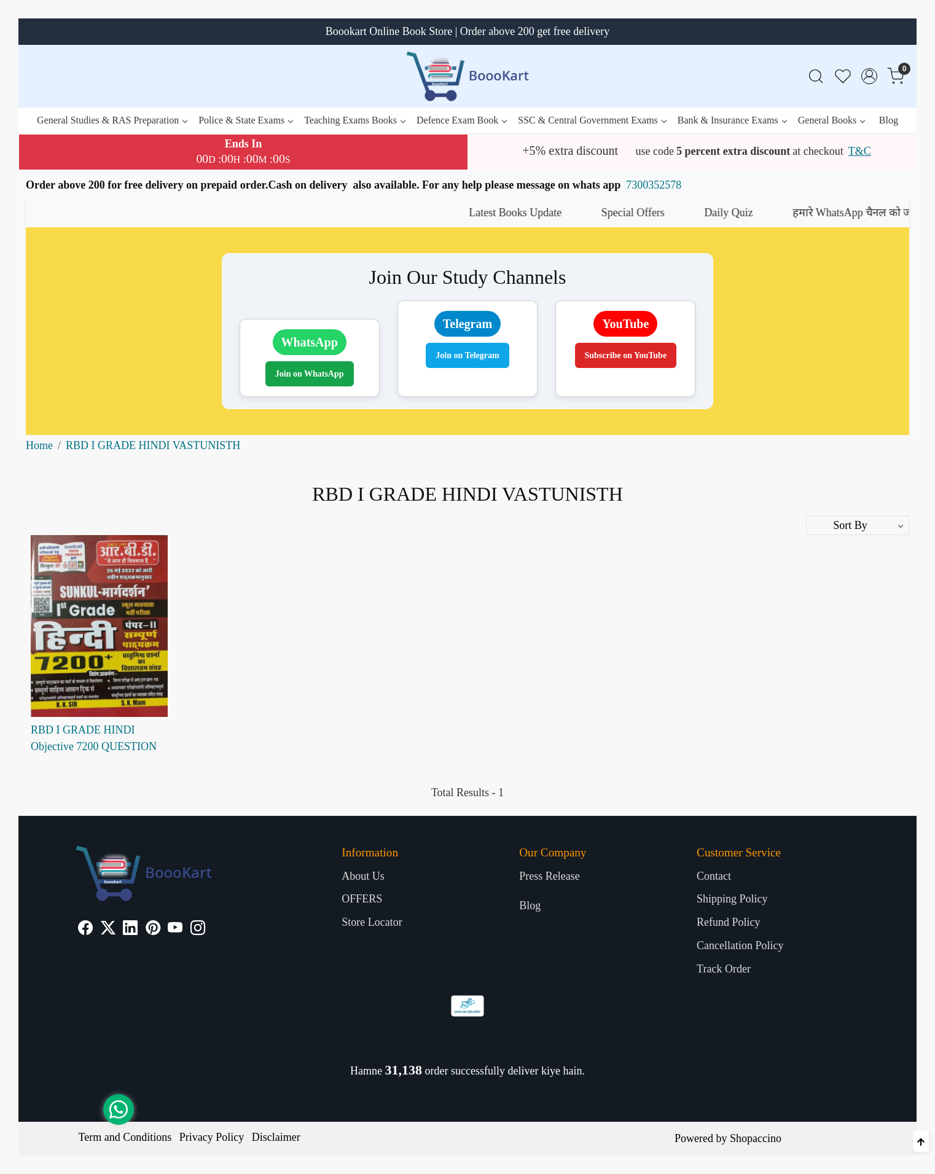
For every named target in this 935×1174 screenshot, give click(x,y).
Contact (714, 876)
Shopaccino (755, 1138)
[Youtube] (175, 929)
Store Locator (372, 922)
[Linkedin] (130, 929)
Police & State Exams (245, 120)
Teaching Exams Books (354, 120)
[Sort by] (857, 525)
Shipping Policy (732, 899)
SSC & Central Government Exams (592, 120)
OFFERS (362, 899)
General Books (831, 120)
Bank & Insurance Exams (732, 120)
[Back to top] (921, 1141)
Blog (888, 120)
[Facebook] (85, 929)
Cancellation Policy (740, 945)
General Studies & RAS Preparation (112, 120)
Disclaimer (276, 1137)
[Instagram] (198, 929)
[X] (108, 929)
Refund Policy (729, 922)
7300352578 (653, 185)
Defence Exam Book (461, 120)
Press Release (549, 876)
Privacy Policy (212, 1137)
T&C (859, 151)
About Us (363, 876)
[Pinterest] (153, 929)
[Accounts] (869, 76)
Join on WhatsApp (309, 373)
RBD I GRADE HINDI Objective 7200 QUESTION (94, 738)
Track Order (724, 969)
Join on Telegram (467, 355)
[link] (815, 76)
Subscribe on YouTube (626, 355)
